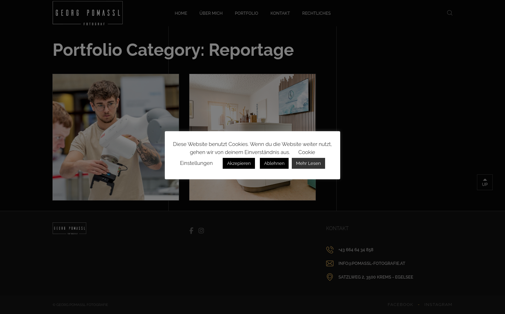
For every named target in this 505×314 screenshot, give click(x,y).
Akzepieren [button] (239, 163)
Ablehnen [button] (274, 163)
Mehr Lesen (308, 163)
